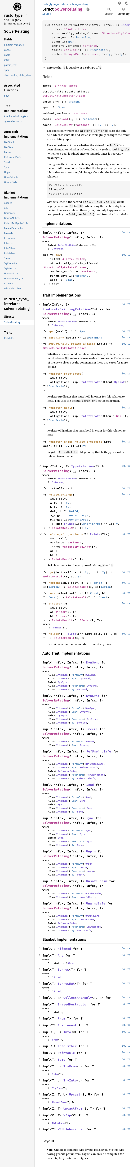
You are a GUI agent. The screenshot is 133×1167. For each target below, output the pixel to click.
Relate (95, 534)
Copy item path (88, 9)
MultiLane (58, 1122)
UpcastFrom (59, 1102)
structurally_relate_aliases (71, 343)
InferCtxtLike (67, 245)
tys (51, 572)
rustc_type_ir (50, 4)
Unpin (91, 851)
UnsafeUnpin (96, 881)
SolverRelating (55, 237)
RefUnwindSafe (98, 751)
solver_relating (78, 4)
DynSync (62, 682)
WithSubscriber (71, 1129)
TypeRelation (82, 466)
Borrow (63, 969)
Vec (66, 50)
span (51, 331)
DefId (73, 511)
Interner (57, 248)
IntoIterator (91, 382)
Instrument (67, 1025)
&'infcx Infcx (75, 29)
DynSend (93, 662)
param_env (56, 337)
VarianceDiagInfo (76, 546)
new (58, 254)
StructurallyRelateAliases (64, 95)
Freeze (92, 729)
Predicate (97, 50)
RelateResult (62, 528)
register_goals (60, 407)
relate (64, 4)
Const (94, 593)
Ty (109, 54)
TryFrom (70, 1066)
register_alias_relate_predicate (75, 441)
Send (90, 785)
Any (60, 955)
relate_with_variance (65, 534)
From (61, 1018)
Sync (60, 804)
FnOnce (69, 523)
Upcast (119, 382)
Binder (60, 612)
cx (50, 488)
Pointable (66, 1053)
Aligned (64, 949)
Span (70, 41)
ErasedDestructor (73, 1004)
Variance (90, 45)
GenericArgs (78, 515)
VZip (67, 1115)
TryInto (70, 1080)
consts (53, 593)
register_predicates (64, 373)
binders (54, 603)
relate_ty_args (60, 494)
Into (67, 1032)
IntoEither (67, 1046)
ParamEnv (83, 37)
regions (54, 582)
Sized (70, 963)
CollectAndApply (77, 998)
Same (61, 1060)
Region (97, 582)
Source (46, 13)
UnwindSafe (95, 903)
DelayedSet (72, 54)
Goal (74, 50)
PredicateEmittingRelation (66, 309)
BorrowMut (66, 984)
